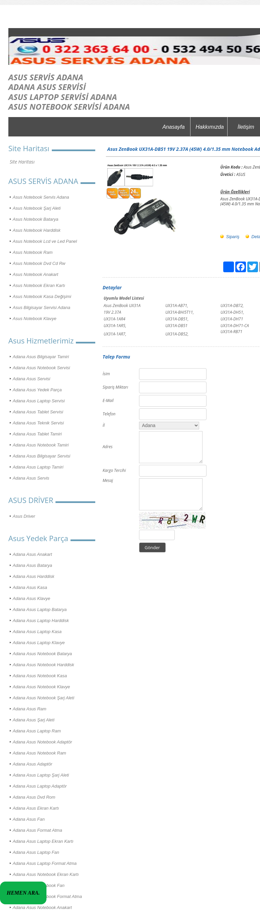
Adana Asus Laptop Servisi (39, 400)
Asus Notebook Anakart (35, 274)
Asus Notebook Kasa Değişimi (42, 296)
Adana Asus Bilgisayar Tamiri (41, 356)
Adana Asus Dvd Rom (34, 797)
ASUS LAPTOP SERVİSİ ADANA (62, 96)
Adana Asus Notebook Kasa (40, 675)
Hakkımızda (210, 127)
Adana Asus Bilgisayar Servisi (41, 456)
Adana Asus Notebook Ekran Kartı (46, 874)
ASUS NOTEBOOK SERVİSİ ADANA (69, 106)
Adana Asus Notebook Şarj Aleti (43, 697)
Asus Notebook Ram (32, 252)
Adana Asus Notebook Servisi (41, 367)
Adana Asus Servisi (31, 378)
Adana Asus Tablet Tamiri (37, 433)
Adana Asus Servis (31, 478)
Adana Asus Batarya (32, 565)
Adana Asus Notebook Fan (38, 885)
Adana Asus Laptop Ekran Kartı (43, 841)
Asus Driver (24, 516)
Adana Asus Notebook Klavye (41, 686)
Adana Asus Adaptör (32, 764)
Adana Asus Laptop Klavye (39, 642)
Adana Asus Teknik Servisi (38, 422)
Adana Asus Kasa (30, 587)
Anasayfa (173, 127)
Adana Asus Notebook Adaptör (42, 741)
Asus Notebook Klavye (34, 318)
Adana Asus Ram (29, 708)
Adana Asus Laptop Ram (37, 730)
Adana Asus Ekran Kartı (36, 808)
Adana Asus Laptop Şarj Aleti (41, 775)
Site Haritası (22, 162)
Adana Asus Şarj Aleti (33, 719)
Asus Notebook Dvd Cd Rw (39, 263)
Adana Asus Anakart (32, 554)
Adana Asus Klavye (31, 598)
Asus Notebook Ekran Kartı (39, 285)
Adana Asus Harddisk (33, 576)
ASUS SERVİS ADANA (45, 77)
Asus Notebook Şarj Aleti (36, 208)
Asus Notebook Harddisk (36, 230)
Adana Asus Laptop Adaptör (40, 786)
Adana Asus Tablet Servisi (38, 411)
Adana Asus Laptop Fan (36, 852)
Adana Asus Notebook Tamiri (41, 444)
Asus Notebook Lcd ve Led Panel (45, 241)
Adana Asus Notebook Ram (39, 752)
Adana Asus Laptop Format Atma (45, 863)
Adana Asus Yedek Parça (37, 389)
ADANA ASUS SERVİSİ (47, 86)
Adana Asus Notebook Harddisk (43, 664)
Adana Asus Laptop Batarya (40, 609)
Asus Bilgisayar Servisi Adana (41, 307)
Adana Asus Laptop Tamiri (38, 467)
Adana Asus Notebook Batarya (42, 653)
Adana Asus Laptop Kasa (37, 631)
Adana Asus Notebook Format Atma (47, 896)
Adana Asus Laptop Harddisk (41, 620)
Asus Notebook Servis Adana (41, 197)
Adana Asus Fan (29, 819)
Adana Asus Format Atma (37, 830)
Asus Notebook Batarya (35, 219)
